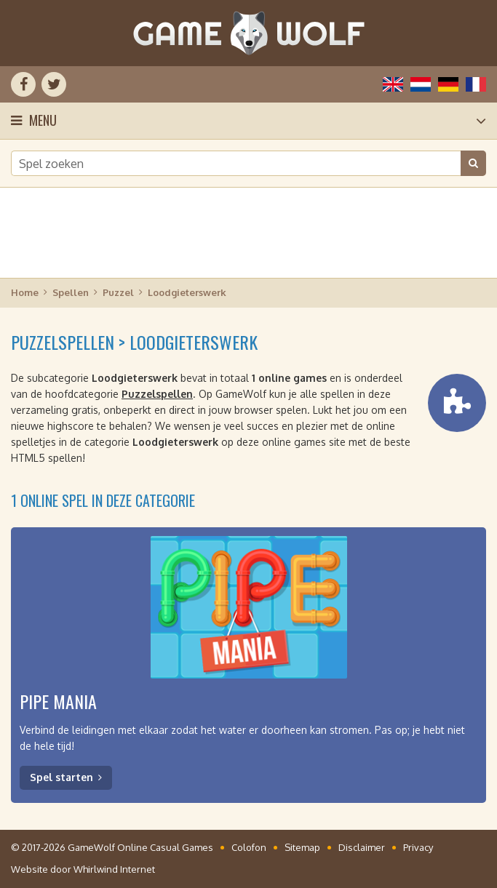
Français (476, 84)
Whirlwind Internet (114, 869)
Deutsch (448, 84)
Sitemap (302, 847)
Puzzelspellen (157, 394)
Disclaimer (361, 847)
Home (25, 292)
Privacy (418, 847)
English (393, 84)
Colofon (248, 847)
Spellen (70, 292)
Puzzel (118, 292)
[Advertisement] (248, 232)
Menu (43, 120)
